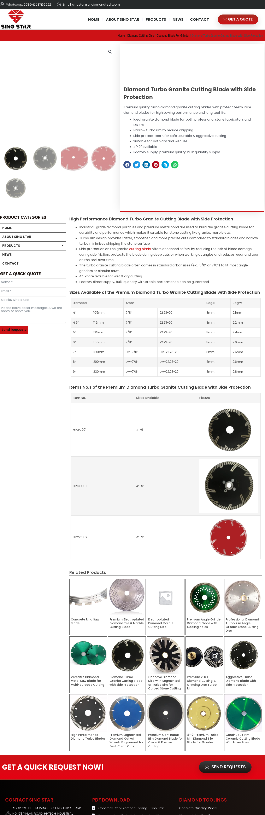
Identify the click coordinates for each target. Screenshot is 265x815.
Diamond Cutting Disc (140, 35)
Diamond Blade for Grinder (173, 35)
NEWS (178, 19)
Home (121, 35)
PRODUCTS (156, 19)
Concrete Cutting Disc (20, 304)
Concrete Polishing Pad (18, 287)
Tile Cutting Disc (16, 313)
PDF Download (111, 799)
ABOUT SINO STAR (122, 19)
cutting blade (140, 248)
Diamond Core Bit (15, 330)
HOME (93, 19)
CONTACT (199, 19)
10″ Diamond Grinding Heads (22, 270)
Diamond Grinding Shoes (20, 262)
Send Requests (13, 413)
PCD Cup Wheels (14, 279)
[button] (110, 52)
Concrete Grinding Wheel (20, 254)
